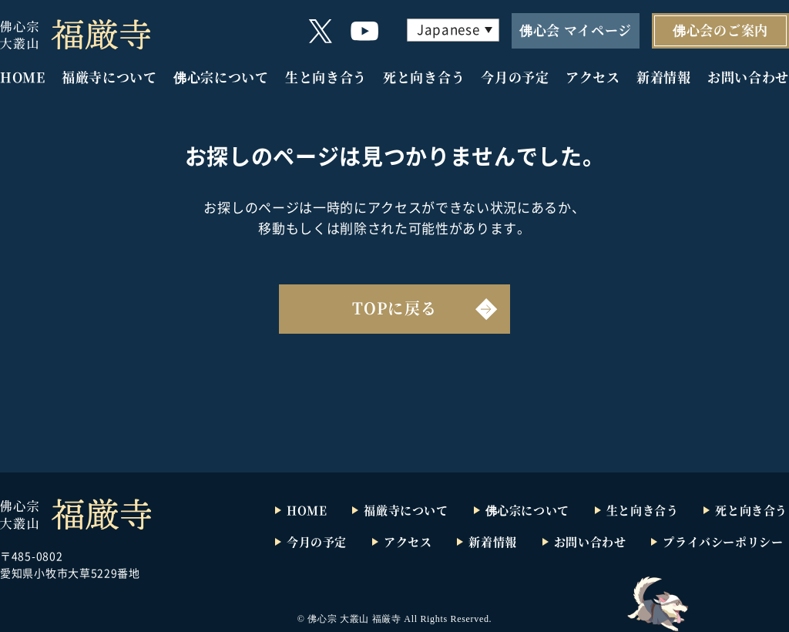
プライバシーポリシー (723, 541)
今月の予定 (515, 76)
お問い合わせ (748, 76)
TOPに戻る (394, 308)
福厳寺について (109, 76)
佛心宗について (221, 76)
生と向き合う (326, 76)
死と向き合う (424, 76)
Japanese (448, 29)
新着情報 (663, 76)
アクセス (593, 76)
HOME (22, 76)
